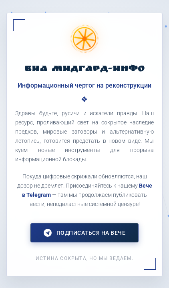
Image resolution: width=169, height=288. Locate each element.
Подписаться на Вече (85, 233)
